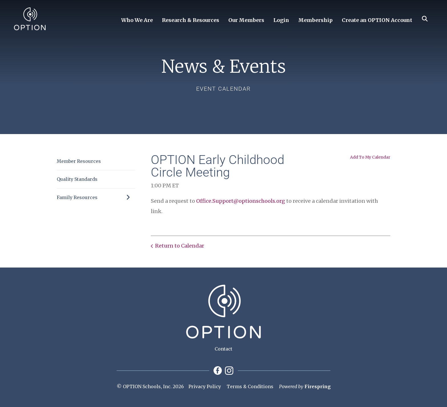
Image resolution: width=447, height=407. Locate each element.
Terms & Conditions (250, 386)
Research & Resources (190, 20)
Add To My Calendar (370, 157)
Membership (315, 20)
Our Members (246, 20)
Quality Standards (77, 179)
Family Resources (96, 197)
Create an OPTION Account (377, 20)
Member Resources (79, 161)
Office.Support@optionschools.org (240, 201)
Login (281, 20)
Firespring (317, 386)
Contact (223, 349)
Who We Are (137, 20)
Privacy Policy (204, 386)
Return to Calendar (179, 245)
